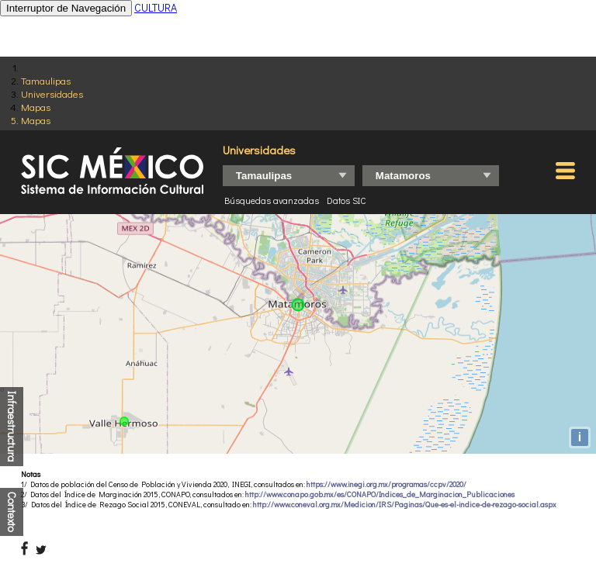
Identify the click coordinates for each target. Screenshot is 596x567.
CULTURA (155, 7)
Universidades (52, 93)
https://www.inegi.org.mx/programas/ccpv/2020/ (386, 484)
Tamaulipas (46, 80)
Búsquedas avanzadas (271, 200)
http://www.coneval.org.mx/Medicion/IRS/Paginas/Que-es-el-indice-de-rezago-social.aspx (404, 505)
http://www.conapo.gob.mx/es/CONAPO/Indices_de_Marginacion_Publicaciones (380, 494)
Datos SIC (346, 200)
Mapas (35, 106)
